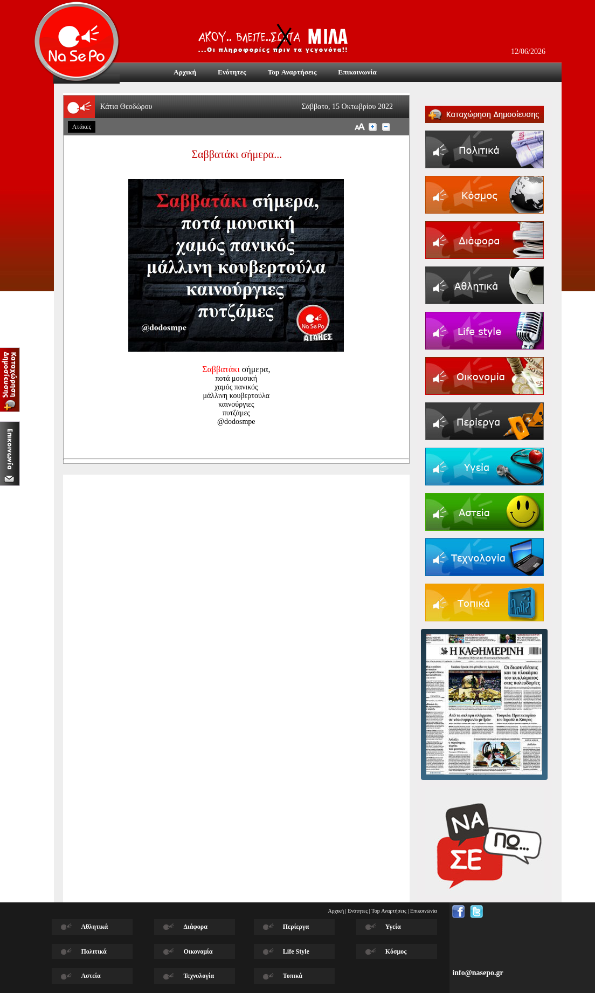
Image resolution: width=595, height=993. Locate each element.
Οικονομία (197, 951)
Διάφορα (195, 926)
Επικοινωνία (423, 911)
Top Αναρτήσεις (388, 911)
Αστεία (90, 976)
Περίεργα (296, 926)
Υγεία (393, 926)
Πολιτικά (93, 951)
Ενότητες (358, 911)
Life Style (296, 951)
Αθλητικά (94, 926)
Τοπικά (292, 976)
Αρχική (336, 911)
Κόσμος (396, 951)
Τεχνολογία (198, 976)
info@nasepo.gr (477, 973)
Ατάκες (82, 127)
